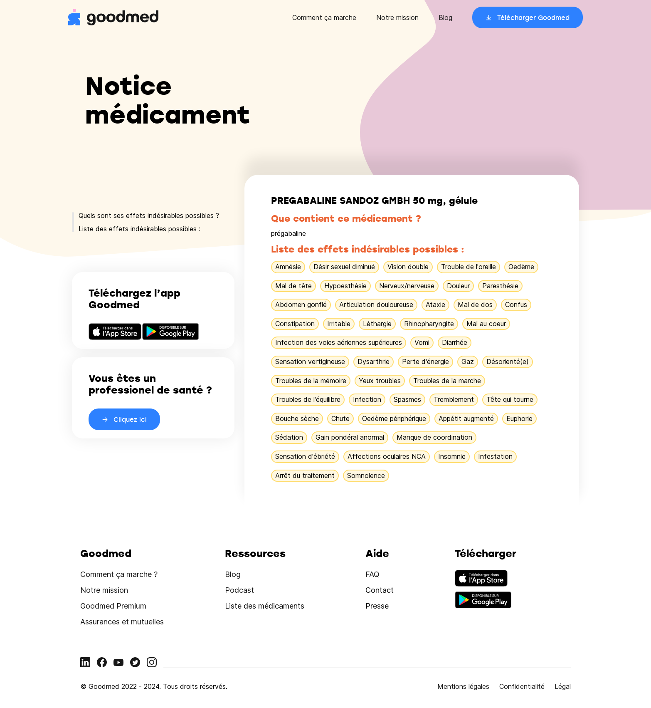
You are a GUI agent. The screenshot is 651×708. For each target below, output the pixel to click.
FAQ (372, 574)
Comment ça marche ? (119, 574)
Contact (379, 590)
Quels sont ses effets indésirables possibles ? (149, 215)
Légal (563, 686)
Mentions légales (463, 686)
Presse (377, 606)
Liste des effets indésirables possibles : (139, 228)
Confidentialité (522, 686)
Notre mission (397, 17)
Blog (445, 17)
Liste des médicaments (264, 606)
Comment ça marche (324, 17)
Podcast (239, 590)
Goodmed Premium (113, 606)
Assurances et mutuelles (122, 621)
